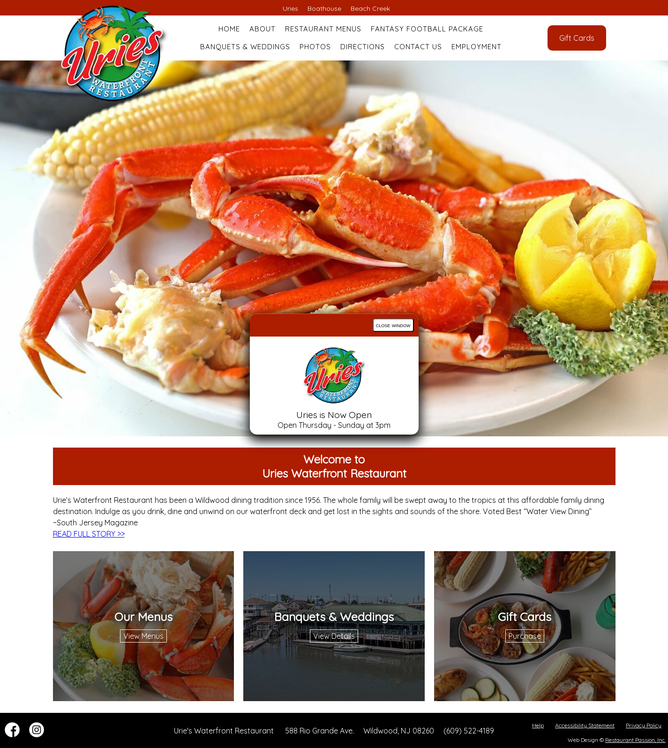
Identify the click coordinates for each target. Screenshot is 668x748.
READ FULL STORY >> (89, 534)
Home (229, 28)
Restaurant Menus (323, 28)
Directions (362, 46)
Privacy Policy (643, 725)
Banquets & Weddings (245, 46)
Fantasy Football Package (427, 28)
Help (538, 725)
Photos (315, 46)
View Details (334, 636)
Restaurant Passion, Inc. (635, 739)
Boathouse (324, 8)
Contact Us (418, 46)
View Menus (143, 636)
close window (393, 325)
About (262, 28)
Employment (476, 46)
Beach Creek (370, 8)
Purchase (525, 636)
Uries (290, 8)
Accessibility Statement (585, 725)
